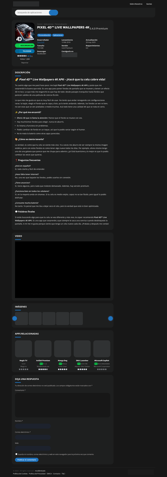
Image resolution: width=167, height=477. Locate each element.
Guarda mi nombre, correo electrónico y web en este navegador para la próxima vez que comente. (56, 454)
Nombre (19, 421)
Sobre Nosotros (136, 4)
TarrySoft (40, 42)
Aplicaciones (48, 24)
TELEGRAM (23, 51)
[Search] (36, 12)
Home (39, 24)
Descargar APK (24, 45)
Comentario (20, 390)
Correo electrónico (23, 432)
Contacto (56, 473)
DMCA (49, 473)
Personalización (61, 24)
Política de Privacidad (37, 473)
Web (17, 443)
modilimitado (40, 471)
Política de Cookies (20, 473)
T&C (63, 473)
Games (149, 4)
